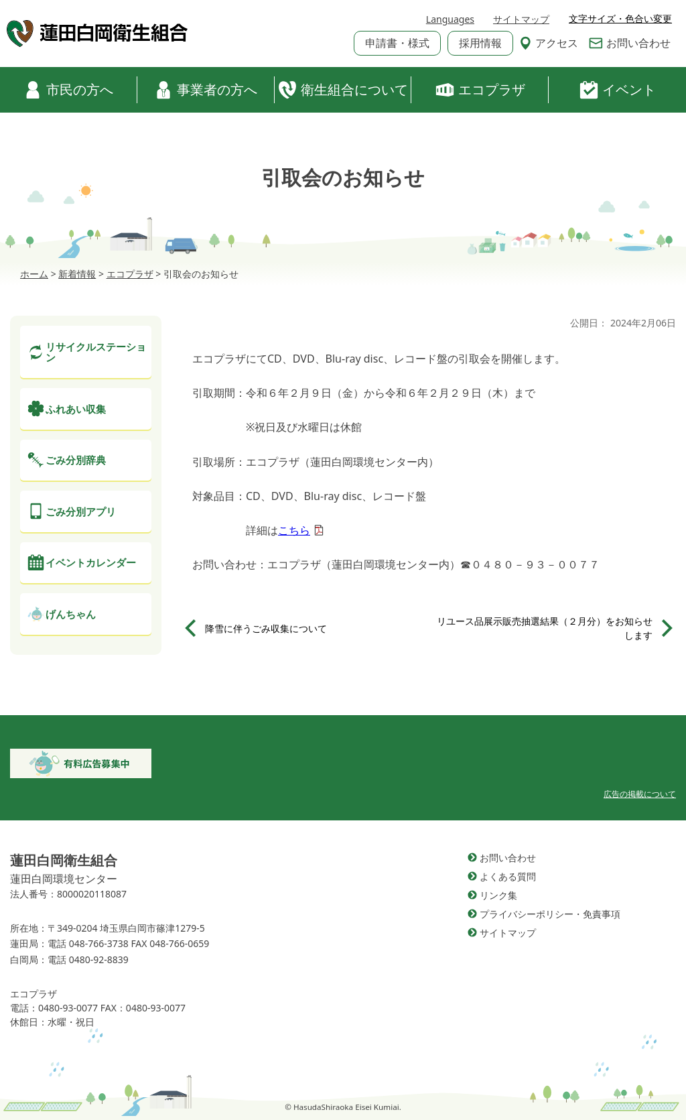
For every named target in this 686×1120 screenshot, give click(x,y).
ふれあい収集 (76, 409)
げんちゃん (71, 614)
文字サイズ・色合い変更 (620, 18)
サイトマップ (521, 19)
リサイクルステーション (96, 352)
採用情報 (480, 43)
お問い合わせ (630, 43)
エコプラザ (480, 89)
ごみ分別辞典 (76, 459)
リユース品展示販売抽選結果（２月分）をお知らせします (545, 628)
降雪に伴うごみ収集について (266, 628)
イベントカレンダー (91, 562)
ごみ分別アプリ (81, 511)
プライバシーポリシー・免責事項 (550, 914)
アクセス (549, 43)
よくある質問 (508, 876)
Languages (450, 19)
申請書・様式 (397, 43)
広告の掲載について (640, 794)
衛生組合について (343, 89)
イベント (617, 89)
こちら (294, 530)
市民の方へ (68, 89)
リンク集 (498, 895)
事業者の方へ (205, 89)
